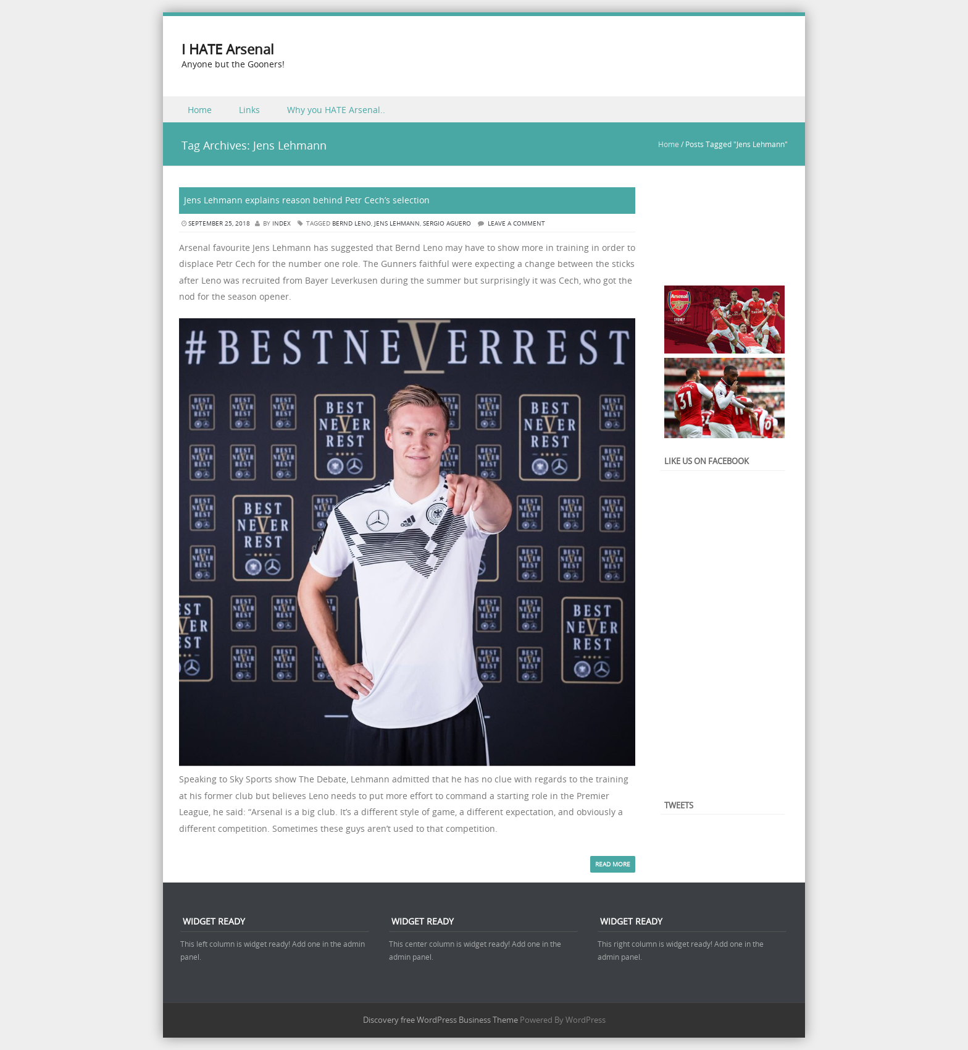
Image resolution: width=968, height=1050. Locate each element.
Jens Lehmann (397, 223)
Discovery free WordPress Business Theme (440, 1019)
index (281, 223)
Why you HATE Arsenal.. (336, 110)
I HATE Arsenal (228, 49)
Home (200, 110)
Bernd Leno (351, 223)
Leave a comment (516, 223)
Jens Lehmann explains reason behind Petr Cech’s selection (307, 200)
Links (249, 110)
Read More (612, 864)
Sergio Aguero (447, 223)
